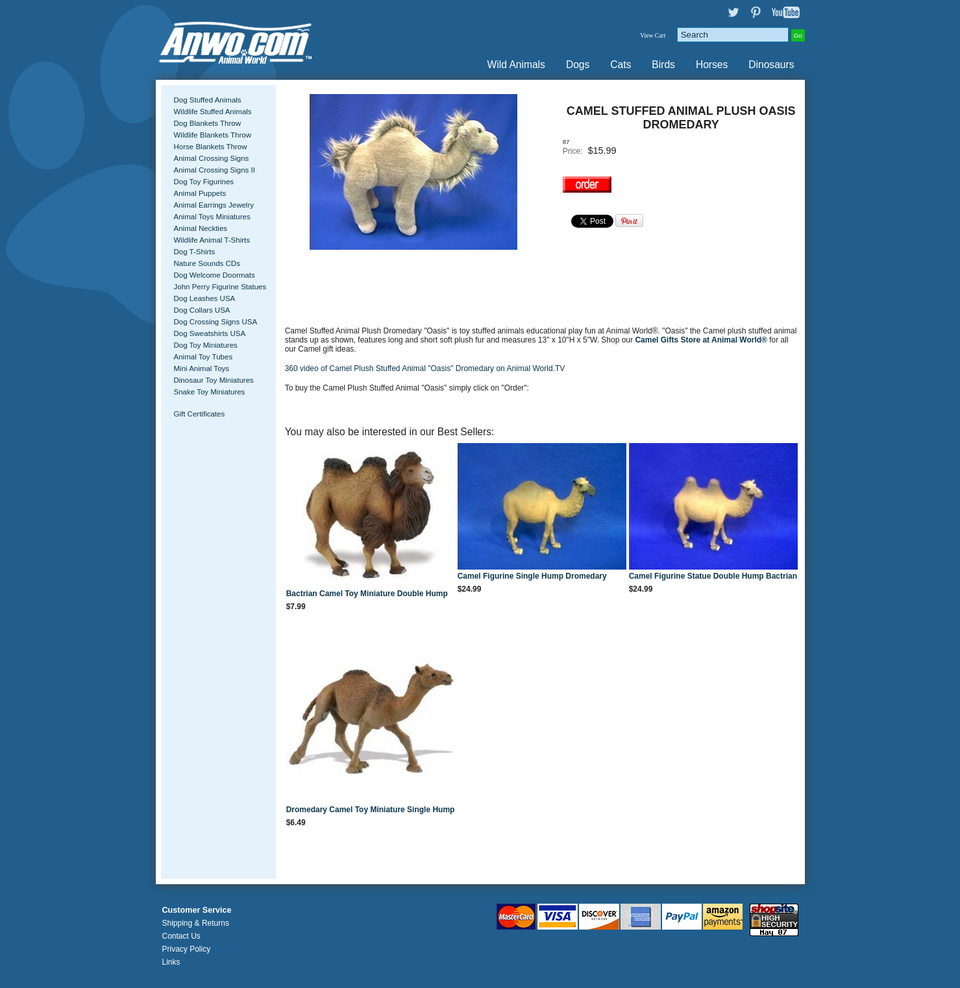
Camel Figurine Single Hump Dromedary (532, 576)
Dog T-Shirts (194, 252)
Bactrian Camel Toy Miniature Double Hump (367, 593)
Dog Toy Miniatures (206, 345)
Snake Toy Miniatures (209, 392)
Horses (712, 64)
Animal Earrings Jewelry (214, 205)
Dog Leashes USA (205, 298)
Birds (663, 64)
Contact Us (181, 936)
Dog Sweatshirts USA (210, 333)
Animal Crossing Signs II (214, 170)
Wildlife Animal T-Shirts (212, 240)
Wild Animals (516, 64)
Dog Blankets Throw (207, 123)
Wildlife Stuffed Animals (213, 111)
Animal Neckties (201, 228)
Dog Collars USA (202, 310)
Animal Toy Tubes (203, 357)
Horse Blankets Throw (210, 147)
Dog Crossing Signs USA (216, 322)
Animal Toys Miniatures (212, 217)
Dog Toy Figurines (204, 182)
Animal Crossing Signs (211, 158)
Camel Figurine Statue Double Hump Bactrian (713, 576)
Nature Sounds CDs (207, 263)
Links (171, 962)
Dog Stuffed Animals (207, 100)
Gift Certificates (199, 414)
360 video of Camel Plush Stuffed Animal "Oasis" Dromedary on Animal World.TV (425, 368)
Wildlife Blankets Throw (212, 135)
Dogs (577, 64)
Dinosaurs (771, 64)
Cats (620, 64)
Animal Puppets (200, 193)
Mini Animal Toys (202, 368)
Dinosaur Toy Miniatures (214, 380)
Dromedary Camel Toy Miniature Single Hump (370, 809)
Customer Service (197, 910)
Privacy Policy (186, 949)
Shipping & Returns (195, 923)
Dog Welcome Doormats (214, 275)
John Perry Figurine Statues (220, 287)
